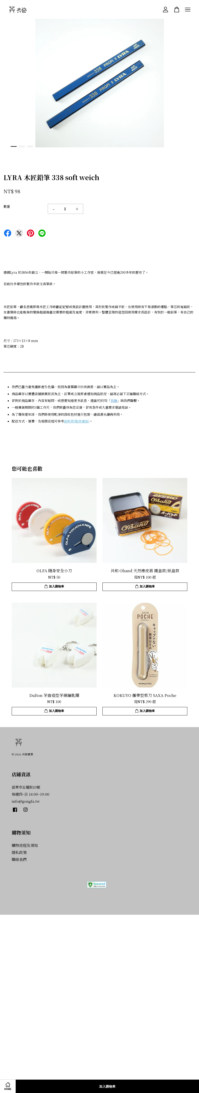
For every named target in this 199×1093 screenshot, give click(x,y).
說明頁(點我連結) (76, 421)
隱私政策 (19, 852)
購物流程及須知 (25, 845)
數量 (7, 206)
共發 (114, 400)
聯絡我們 (19, 859)
